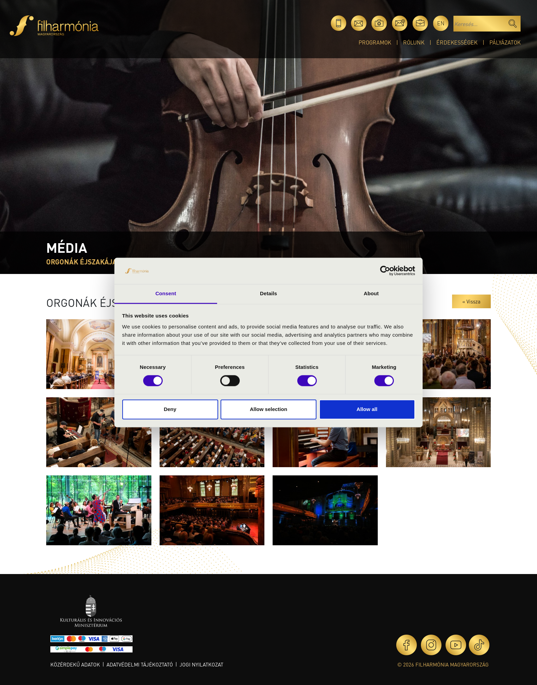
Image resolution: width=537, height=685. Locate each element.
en (441, 23)
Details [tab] (268, 293)
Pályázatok (505, 42)
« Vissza (471, 301)
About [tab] (371, 293)
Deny (170, 409)
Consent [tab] (165, 293)
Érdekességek (456, 42)
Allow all (367, 409)
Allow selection (268, 409)
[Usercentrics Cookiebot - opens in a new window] (385, 271)
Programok (375, 42)
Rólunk (413, 42)
